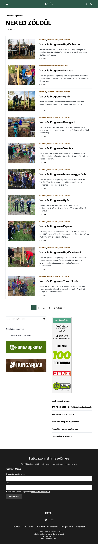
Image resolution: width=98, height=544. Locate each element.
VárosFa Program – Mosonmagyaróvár (62, 176)
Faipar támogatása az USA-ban (65, 434)
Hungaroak (80, 527)
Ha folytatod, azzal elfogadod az (28, 492)
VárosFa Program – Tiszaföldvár (58, 285)
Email (8, 483)
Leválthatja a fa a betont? (62, 441)
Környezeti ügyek (52, 40)
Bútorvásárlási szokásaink (63, 419)
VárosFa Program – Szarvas (56, 71)
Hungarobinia (67, 527)
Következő (57, 313)
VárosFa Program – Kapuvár (56, 229)
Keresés (44, 324)
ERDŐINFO (40, 527)
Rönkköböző (52, 527)
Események (42, 40)
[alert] (26, 340)
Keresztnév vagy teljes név (15, 474)
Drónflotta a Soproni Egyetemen (65, 426)
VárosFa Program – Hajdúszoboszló (60, 256)
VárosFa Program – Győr (54, 203)
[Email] (52, 520)
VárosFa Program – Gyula (54, 97)
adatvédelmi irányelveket (40, 492)
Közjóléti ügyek (64, 40)
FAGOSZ (16, 527)
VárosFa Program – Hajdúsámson (59, 44)
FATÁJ (49, 4)
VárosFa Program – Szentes (56, 150)
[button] (7, 3)
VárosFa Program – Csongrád (57, 123)
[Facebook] (46, 520)
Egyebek (42, 66)
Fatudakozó (28, 527)
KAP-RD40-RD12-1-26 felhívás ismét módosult (71, 412)
